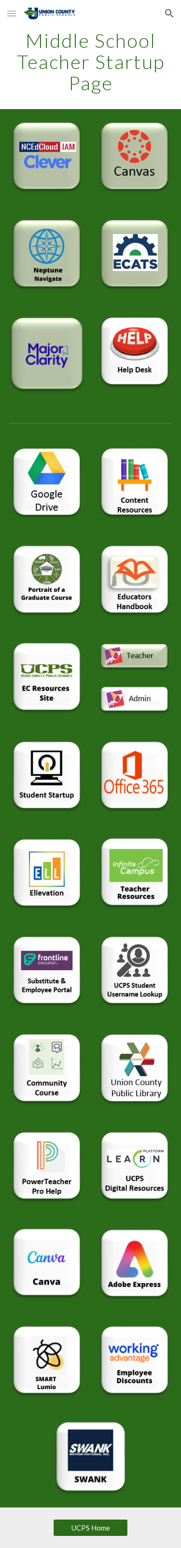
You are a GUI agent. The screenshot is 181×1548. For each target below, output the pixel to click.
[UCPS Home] (90, 1528)
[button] (11, 13)
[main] (90, 62)
